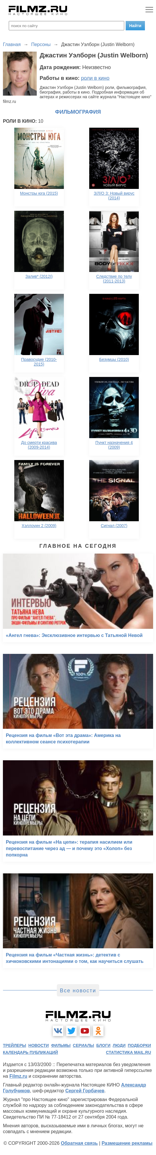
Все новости (78, 990)
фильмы (61, 1045)
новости (38, 1045)
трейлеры (14, 1045)
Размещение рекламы (127, 1143)
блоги (103, 1045)
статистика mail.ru (128, 1052)
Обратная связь (79, 1143)
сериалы (83, 1045)
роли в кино (95, 78)
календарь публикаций (30, 1052)
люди (119, 1045)
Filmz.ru (18, 1076)
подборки (139, 1045)
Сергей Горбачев (84, 1090)
